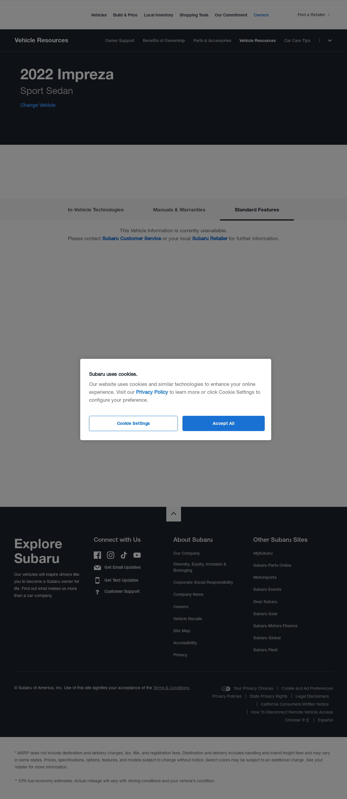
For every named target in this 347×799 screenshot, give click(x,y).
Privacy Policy (152, 392)
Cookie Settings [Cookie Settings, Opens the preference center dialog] (133, 423)
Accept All (223, 423)
